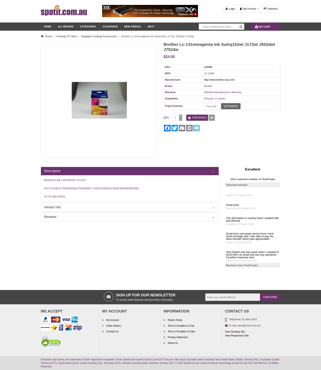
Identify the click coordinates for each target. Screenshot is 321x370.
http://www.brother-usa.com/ (219, 79)
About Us (172, 343)
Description (52, 171)
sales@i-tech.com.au (248, 325)
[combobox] (221, 27)
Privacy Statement (177, 337)
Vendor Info (52, 207)
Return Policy (174, 320)
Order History (113, 325)
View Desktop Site (235, 331)
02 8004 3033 (249, 319)
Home (48, 36)
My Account (249, 8)
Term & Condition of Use (180, 325)
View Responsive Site (237, 335)
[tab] (130, 171)
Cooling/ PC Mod (67, 36)
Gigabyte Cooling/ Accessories (99, 36)
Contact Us (112, 331)
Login (232, 8)
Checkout (272, 8)
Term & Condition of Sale (181, 331)
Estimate (231, 106)
